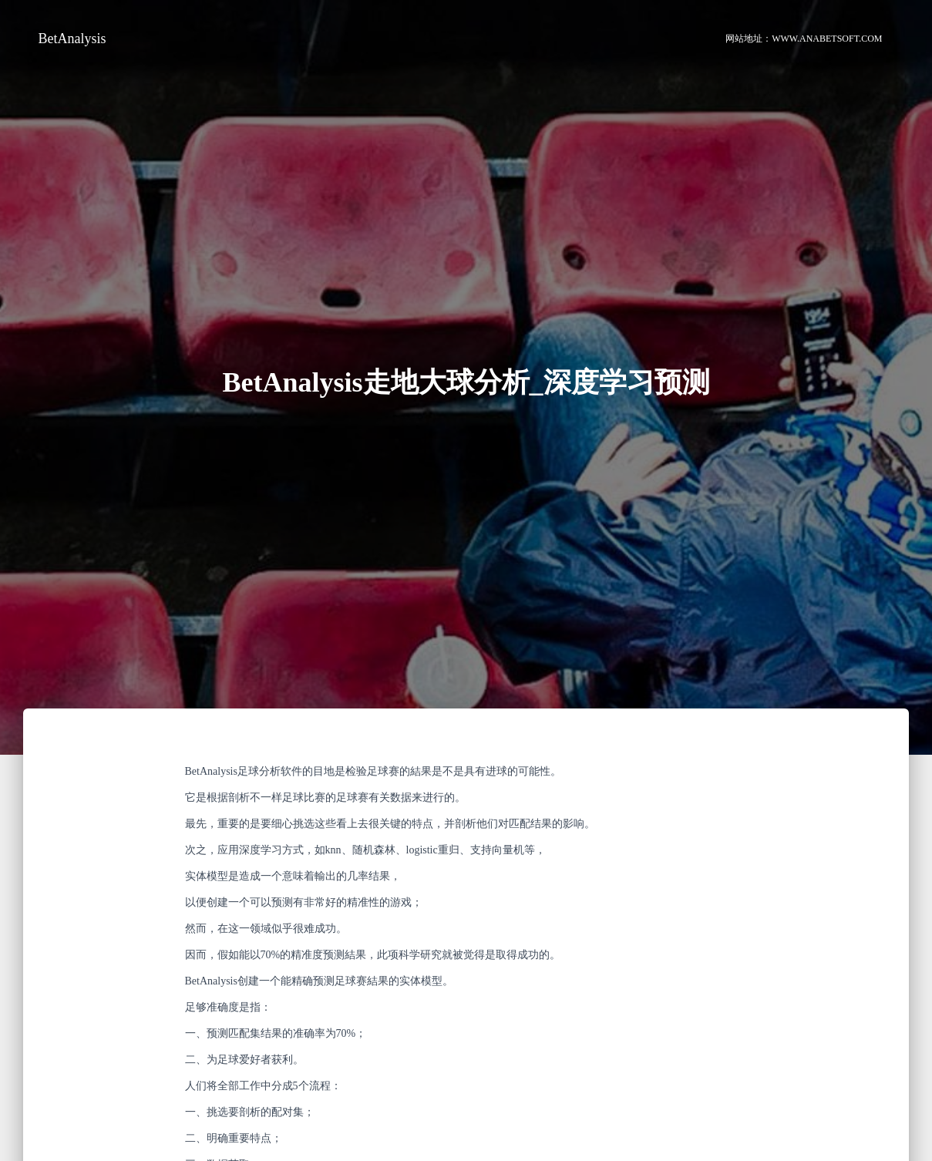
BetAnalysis (72, 38)
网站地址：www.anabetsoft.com (803, 38)
